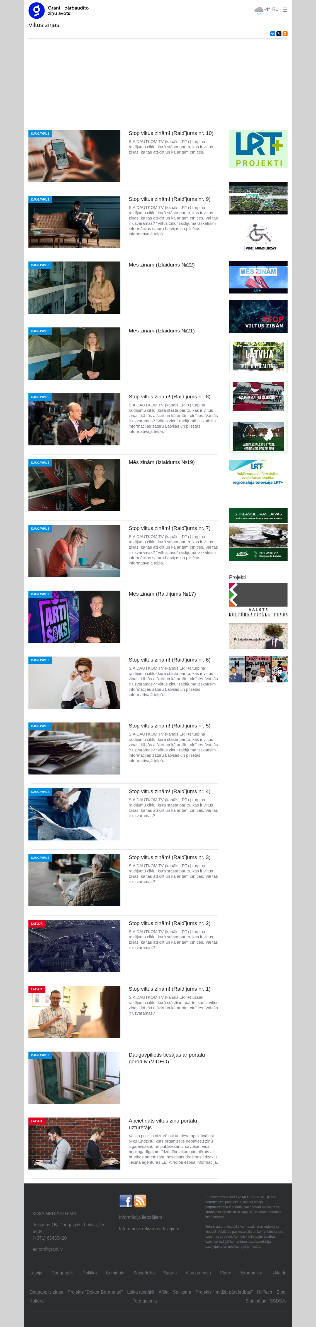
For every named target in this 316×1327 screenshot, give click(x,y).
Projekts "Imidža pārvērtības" (224, 1292)
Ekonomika (251, 1273)
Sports (170, 1273)
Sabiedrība (144, 1273)
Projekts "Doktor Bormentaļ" (95, 1292)
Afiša (164, 1292)
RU (275, 9)
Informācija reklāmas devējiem (149, 1228)
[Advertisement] (158, 84)
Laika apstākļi (140, 1292)
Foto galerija (144, 1301)
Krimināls (115, 1273)
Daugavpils (63, 1273)
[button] (284, 9)
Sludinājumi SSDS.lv (265, 1301)
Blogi (281, 1292)
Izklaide (278, 1273)
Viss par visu (198, 1273)
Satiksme (182, 1292)
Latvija (36, 1273)
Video (225, 1273)
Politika (89, 1273)
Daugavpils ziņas (46, 1292)
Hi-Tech (264, 1292)
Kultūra (37, 1301)
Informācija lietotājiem (140, 1217)
